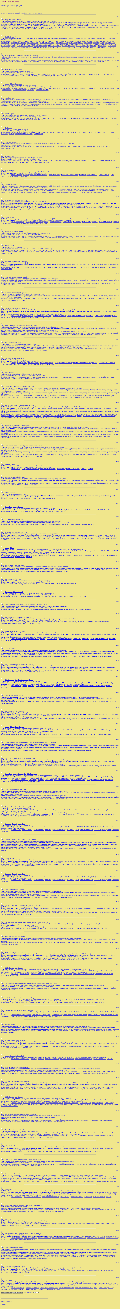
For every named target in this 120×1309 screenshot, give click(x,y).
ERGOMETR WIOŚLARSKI (88, 1164)
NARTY (13, 46)
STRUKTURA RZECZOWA (8, 914)
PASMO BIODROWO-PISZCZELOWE (19, 1272)
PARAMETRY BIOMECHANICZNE (83, 974)
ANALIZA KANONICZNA (33, 623)
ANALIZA (59, 104)
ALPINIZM (108, 251)
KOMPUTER (30, 90)
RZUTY (76, 267)
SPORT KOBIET (36, 250)
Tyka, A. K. (45, 922)
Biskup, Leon (8, 507)
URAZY (58, 192)
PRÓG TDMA (99, 1104)
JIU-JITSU (25, 483)
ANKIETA (18, 640)
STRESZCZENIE (6, 223)
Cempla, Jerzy (8, 592)
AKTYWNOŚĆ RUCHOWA (19, 639)
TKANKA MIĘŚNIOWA (76, 43)
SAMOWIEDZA (18, 378)
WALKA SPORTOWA (100, 1059)
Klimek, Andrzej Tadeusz (11, 789)
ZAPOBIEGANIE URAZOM (69, 192)
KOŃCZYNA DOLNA (95, 454)
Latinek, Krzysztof (21, 1040)
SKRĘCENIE (9, 456)
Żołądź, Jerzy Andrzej (29, 604)
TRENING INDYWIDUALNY (95, 88)
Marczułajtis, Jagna (37, 742)
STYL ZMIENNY (24, 974)
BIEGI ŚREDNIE (42, 88)
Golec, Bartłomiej (20, 742)
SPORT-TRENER (71, 583)
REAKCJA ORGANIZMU (89, 132)
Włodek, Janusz (36, 1159)
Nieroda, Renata (9, 386)
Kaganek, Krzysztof (10, 631)
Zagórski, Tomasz (27, 445)
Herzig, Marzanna (9, 372)
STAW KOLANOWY (109, 454)
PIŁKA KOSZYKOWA (33, 251)
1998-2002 (57, 1016)
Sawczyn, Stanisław (18, 507)
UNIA (27, 75)
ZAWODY (85, 454)
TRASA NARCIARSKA (82, 46)
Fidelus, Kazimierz (10, 492)
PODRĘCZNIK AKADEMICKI (105, 47)
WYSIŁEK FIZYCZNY (19, 90)
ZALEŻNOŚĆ (84, 267)
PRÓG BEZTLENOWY (75, 1002)
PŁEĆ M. (4, 27)
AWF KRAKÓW (26, 209)
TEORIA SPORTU (60, 25)
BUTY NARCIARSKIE (40, 46)
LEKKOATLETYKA (41, 189)
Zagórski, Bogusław (32, 55)
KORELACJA (18, 105)
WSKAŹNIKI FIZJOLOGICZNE (34, 596)
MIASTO (115, 207)
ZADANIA (81, 47)
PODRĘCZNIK (52, 498)
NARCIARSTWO (16, 25)
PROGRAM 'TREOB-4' (72, 207)
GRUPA (66, 571)
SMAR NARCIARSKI (68, 46)
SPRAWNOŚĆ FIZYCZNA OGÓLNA (82, 61)
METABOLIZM (5, 43)
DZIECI (109, 25)
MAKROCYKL (98, 348)
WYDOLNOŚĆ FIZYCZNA (109, 104)
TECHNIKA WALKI (33, 484)
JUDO (24, 206)
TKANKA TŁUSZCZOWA (47, 43)
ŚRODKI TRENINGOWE (69, 27)
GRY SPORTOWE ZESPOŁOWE (20, 656)
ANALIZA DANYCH (58, 1211)
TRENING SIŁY (39, 670)
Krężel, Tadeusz (21, 839)
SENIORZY (107, 102)
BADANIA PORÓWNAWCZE (31, 897)
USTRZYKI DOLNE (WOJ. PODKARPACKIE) (42, 28)
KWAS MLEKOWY (6, 75)
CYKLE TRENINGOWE (43, 27)
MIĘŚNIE (63, 1270)
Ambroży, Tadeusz (10, 477)
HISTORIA (27, 60)
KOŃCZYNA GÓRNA (85, 656)
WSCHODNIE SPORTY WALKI (20, 1030)
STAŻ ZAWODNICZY (72, 1209)
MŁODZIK (87, 298)
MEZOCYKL (107, 348)
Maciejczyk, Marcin (26, 1159)
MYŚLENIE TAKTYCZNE (21, 44)
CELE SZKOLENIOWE (92, 1046)
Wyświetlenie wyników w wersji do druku (31, 13)
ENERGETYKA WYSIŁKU (18, 43)
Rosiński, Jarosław (10, 325)
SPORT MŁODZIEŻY (17, 434)
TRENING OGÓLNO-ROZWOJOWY (24, 27)
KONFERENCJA (95, 146)
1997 (13, 148)
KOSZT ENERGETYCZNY (66, 1288)
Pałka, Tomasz (27, 922)
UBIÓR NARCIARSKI (54, 46)
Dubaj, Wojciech (9, 1266)
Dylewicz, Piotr (20, 824)
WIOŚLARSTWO (35, 1164)
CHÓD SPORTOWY (17, 701)
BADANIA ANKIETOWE (18, 300)
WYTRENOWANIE (99, 61)
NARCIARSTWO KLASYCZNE (32, 41)
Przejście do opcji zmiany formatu (10, 13)
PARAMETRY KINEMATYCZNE (71, 1071)
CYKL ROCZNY (56, 27)
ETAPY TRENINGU (72, 1255)
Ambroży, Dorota (21, 631)
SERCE (46, 222)
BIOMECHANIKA (60, 44)
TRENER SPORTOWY (69, 377)
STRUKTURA (88, 43)
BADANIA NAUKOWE (21, 28)
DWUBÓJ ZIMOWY (28, 750)
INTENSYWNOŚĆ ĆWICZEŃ (76, 814)
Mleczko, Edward (9, 84)
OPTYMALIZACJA (21, 104)
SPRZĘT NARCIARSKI (105, 44)
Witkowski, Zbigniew (10, 936)
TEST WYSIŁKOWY (36, 1165)
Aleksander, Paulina (19, 1266)
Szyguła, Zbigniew (31, 839)
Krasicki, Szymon (9, 37)
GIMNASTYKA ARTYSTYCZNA (97, 250)
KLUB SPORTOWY (18, 75)
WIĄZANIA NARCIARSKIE (25, 46)
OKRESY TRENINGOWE (97, 190)
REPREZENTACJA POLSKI (93, 1030)
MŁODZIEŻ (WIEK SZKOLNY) (88, 175)
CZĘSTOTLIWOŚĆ (15, 798)
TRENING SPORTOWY (8, 104)
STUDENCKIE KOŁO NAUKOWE (34, 1289)
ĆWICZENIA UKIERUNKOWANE (20, 47)
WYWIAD (11, 1032)
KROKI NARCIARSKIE (73, 44)
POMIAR (11, 134)
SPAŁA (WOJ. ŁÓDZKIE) (37, 162)
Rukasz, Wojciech (22, 200)
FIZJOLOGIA (50, 41)
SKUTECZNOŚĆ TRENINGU (77, 88)
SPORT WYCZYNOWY (74, 102)
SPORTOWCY (86, 102)
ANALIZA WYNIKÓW (67, 897)
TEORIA (67, 190)
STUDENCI (96, 555)
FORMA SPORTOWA (49, 436)
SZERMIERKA (21, 251)
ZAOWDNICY (63, 928)
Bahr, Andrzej (19, 231)
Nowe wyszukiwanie (6, 1301)
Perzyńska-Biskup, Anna (30, 774)
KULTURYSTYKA (33, 639)
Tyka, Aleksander (9, 922)
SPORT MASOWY (90, 47)
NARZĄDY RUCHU (113, 830)
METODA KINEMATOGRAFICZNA (19, 364)
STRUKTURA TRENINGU (53, 348)
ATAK (11, 61)
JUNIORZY (115, 102)
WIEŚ (27, 162)
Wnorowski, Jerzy (9, 217)
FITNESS (42, 639)
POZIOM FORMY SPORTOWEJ (61, 334)
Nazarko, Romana (16, 19)
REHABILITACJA (27, 830)
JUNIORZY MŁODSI (112, 1238)
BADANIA (83, 596)
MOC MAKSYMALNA (73, 524)
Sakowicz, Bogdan (10, 648)
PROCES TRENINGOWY (44, 61)
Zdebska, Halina (19, 565)
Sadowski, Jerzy (9, 1173)
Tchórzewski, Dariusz (31, 325)
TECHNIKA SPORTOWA (71, 1103)
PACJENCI (5, 831)
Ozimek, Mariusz (16, 342)
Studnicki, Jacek (30, 758)
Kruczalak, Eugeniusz (10, 184)
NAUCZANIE (85, 44)
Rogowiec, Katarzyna (33, 1010)
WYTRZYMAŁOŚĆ (34, 511)
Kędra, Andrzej (20, 1056)
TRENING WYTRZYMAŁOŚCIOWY (52, 283)
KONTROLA (81, 864)
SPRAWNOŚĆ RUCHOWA (62, 621)
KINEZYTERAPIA (39, 830)
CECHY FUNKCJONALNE (89, 1071)
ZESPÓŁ (103, 377)
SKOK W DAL (28, 1223)
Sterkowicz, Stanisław (11, 142)
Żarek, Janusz (18, 84)
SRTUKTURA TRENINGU (65, 912)
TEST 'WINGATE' (26, 237)
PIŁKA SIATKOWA (16, 60)
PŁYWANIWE (15, 958)
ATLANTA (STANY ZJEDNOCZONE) (93, 251)
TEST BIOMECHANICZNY (65, 959)
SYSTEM (33, 334)
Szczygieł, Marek (20, 325)
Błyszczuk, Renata (29, 386)
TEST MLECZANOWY (110, 74)
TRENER (73, 47)
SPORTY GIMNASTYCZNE (19, 1135)
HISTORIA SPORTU (28, 189)
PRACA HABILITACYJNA (31, 105)
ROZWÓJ (45, 377)
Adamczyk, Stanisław (10, 55)
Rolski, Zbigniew (9, 69)
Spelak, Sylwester (22, 292)
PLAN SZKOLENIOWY (64, 298)
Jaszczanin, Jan (38, 1205)
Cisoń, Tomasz (9, 445)
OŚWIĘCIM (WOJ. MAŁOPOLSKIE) (40, 75)
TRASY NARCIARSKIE (78, 334)
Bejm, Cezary (22, 789)
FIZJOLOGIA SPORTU (29, 132)
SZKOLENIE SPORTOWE (21, 334)
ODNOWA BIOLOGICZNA (94, 192)
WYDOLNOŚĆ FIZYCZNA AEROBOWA (67, 41)
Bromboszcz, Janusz (10, 824)
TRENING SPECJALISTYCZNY (105, 27)
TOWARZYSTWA (6, 207)
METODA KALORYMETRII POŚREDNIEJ (43, 364)
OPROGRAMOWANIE (42, 90)
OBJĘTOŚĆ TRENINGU (66, 555)
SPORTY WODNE (16, 1071)
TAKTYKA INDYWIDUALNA (102, 60)
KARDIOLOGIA (16, 830)
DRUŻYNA (15, 436)
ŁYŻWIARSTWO (11, 251)
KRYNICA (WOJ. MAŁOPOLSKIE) (33, 223)
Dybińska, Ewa (25, 1067)
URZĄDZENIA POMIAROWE (23, 134)
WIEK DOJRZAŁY (104, 175)
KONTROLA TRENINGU (55, 47)
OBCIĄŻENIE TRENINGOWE (86, 27)
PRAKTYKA (36, 283)
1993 (47, 162)
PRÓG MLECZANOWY (44, 1258)
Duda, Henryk (21, 936)
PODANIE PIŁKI (79, 60)
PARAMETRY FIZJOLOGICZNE (63, 1256)
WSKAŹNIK (88, 436)
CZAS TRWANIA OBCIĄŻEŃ (58, 814)
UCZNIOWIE (38, 395)
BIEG (95, 1288)
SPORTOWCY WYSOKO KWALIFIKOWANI (16, 671)
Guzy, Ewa (28, 742)
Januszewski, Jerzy (19, 358)
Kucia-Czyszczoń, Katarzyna (12, 1067)
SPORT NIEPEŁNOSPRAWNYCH (21, 1015)
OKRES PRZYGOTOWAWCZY (100, 434)
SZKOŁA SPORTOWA (83, 25)
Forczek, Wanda (37, 445)
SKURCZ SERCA (7, 90)
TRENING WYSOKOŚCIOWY (42, 958)
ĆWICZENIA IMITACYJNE (85, 348)
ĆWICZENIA (14, 192)
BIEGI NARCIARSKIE (47, 25)
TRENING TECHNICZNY (37, 348)
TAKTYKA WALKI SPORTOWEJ (17, 484)
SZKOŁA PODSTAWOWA (98, 25)
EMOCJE (9, 44)
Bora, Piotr (8, 342)
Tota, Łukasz (8, 1280)
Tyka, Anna (45, 983)
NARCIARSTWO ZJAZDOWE (31, 25)
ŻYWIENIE (82, 192)
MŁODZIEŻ (115, 25)
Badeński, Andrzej (20, 477)
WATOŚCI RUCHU (52, 639)
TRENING (96, 43)
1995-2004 (108, 1197)
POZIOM (103, 283)
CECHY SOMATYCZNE (93, 104)
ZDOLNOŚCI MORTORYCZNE (46, 1151)
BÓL (69, 1270)
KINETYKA (29, 1256)
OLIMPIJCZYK (77, 701)
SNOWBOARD (52, 750)
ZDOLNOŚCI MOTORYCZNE (69, 175)
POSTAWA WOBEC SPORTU (33, 378)
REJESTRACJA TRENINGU (50, 555)
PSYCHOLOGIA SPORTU (24, 377)
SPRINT (24, 686)
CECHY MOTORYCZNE (107, 160)
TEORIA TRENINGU (36, 118)
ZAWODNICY (56, 75)
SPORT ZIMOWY (28, 102)
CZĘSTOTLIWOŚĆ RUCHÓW (91, 958)
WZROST (101, 718)
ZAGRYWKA (88, 60)
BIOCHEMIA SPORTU (55, 434)
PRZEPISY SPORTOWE (52, 1059)
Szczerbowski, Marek (30, 1114)
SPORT (66, 88)
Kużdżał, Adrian (17, 445)
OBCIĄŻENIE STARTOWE (48, 469)
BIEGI (44, 41)
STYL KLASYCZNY (26, 958)
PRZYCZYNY (53, 454)
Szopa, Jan (7, 170)
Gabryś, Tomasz (9, 1114)
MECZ (79, 454)
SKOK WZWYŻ (15, 348)
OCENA (94, 1255)
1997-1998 (113, 1181)
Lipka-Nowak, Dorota (19, 758)
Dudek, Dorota (9, 758)
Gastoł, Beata (8, 1159)
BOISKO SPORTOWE (66, 60)
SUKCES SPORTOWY (7, 253)
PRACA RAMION (76, 958)
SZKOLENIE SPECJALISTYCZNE (46, 298)
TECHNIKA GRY (36, 60)
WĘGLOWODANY (32, 43)
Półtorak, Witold (9, 245)
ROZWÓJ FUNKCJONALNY (25, 417)
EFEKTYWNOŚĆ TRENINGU (53, 765)
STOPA (3, 456)
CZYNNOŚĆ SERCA (56, 222)
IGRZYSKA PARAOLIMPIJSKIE (41, 1015)
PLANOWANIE (102, 46)
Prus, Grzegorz (9, 358)
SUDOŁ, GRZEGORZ (7, 703)
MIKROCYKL (67, 765)
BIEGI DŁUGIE (15, 1270)
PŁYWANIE (14, 74)
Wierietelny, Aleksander (49, 742)
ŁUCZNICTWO (15, 469)
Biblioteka (3, 1304)
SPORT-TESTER (38, 134)
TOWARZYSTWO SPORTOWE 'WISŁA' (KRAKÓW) (27, 207)
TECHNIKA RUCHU (36, 44)
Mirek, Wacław (9, 695)
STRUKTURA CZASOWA (24, 914)
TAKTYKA (67, 47)
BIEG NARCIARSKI (41, 750)
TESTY (100, 74)
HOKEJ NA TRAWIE (46, 251)
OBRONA (17, 61)
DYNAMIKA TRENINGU (68, 670)
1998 (46, 223)
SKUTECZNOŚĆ (71, 864)
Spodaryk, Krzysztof (10, 839)
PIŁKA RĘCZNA (16, 316)
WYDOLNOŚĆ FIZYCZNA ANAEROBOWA (92, 41)
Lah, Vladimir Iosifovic (20, 308)
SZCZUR (86, 848)
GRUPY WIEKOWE (56, 571)
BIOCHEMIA (110, 41)
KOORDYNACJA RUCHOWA (42, 316)
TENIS (2, 251)
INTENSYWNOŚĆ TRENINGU (82, 363)
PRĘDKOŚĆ (87, 1002)
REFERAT (21, 162)
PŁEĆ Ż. (10, 27)
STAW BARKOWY (97, 656)
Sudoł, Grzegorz (19, 711)
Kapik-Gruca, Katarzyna (33, 806)
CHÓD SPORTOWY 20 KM (32, 701)
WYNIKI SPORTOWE (7, 28)
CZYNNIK (76, 189)
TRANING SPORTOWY (67, 1059)
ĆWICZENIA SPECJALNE (39, 47)
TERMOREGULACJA (62, 43)
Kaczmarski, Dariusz (41, 604)
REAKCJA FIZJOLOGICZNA (98, 797)
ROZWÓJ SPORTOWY (44, 1209)
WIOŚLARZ (100, 1164)
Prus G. (13, 170)
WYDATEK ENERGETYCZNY (84, 1288)
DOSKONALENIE (48, 44)
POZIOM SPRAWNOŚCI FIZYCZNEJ (45, 397)
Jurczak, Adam (37, 905)
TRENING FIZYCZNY (69, 434)
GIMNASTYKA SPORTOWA (19, 511)
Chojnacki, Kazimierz (10, 1010)
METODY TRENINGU (66, 483)
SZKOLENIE (32, 61)
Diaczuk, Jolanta (9, 308)
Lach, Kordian (18, 69)
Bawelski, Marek (19, 425)
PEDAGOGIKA (71, 25)
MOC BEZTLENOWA (84, 434)
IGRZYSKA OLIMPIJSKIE (74, 251)
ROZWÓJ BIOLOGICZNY (49, 190)
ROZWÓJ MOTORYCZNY (8, 417)
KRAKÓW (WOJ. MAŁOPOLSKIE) (11, 209)
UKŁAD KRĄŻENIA (97, 765)
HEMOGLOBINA (78, 848)
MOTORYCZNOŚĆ (54, 175)
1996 (114, 251)
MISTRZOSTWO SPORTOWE (32, 718)
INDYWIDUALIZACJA (26, 192)
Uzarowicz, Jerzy (21, 55)
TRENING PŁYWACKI (37, 974)
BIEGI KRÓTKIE (53, 189)
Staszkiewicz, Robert (27, 664)
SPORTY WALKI (16, 146)
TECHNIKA (84, 189)
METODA (83, 469)
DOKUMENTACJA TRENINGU (107, 701)
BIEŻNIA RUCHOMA (7, 1289)
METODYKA (94, 44)
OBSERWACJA (19, 1047)
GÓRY (102, 43)
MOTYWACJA (77, 639)
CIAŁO (79, 377)
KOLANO (57, 1270)
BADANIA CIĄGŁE (11, 989)
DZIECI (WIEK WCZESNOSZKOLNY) (21, 190)
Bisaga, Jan (8, 19)
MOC (70, 236)
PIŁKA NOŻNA (86, 222)
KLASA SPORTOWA (27, 395)
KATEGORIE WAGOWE (34, 267)
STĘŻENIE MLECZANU (8, 959)
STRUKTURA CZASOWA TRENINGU (85, 1223)
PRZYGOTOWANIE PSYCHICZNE (44, 192)
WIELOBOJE (32, 780)
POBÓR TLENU (79, 436)
